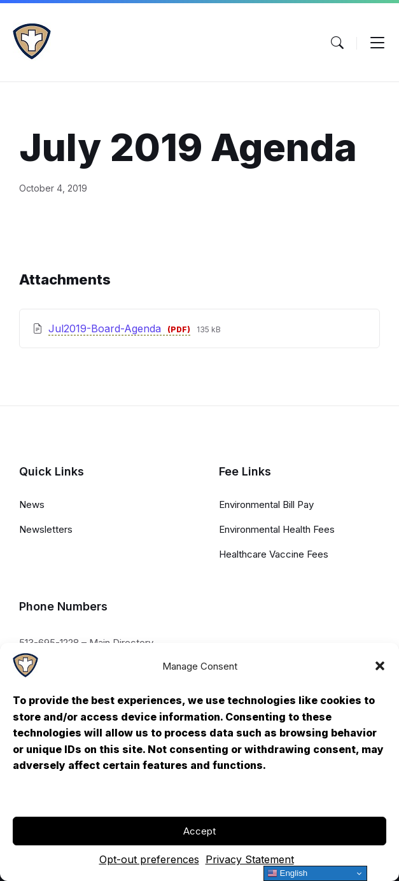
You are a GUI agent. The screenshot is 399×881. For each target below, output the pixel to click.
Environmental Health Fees (277, 529)
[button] (380, 665)
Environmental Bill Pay (266, 504)
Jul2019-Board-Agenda (106, 328)
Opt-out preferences (149, 859)
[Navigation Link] (25, 674)
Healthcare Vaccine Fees (273, 554)
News (32, 504)
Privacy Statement (250, 859)
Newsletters (46, 529)
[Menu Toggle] (337, 42)
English (287, 873)
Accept (199, 831)
